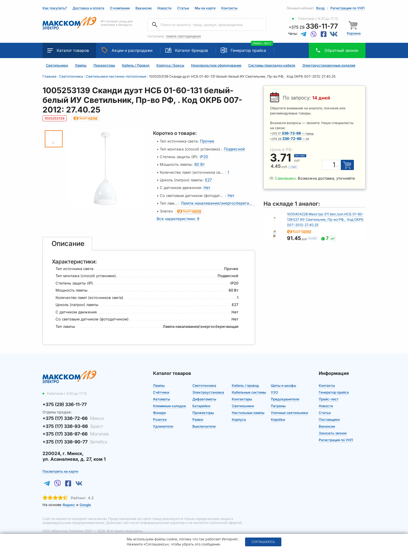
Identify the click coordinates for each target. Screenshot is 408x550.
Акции (127, 50)
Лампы (80, 65)
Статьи (183, 8)
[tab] (67, 239)
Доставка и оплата (88, 8)
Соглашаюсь (263, 542)
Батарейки (201, 402)
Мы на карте (205, 8)
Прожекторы (104, 65)
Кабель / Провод (136, 65)
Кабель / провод (245, 381)
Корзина (354, 33)
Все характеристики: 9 (177, 215)
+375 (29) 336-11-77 (64, 400)
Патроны (278, 402)
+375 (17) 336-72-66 (73, 414)
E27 (208, 178)
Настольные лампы (248, 408)
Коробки (278, 415)
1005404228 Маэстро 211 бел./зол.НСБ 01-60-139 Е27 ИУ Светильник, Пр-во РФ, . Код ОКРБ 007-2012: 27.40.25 (325, 219)
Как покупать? (54, 8)
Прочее (207, 141)
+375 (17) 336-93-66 (72, 422)
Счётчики (161, 388)
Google (85, 500)
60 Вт (199, 163)
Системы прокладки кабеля (271, 65)
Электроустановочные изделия (328, 65)
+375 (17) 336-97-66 (75, 429)
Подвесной (234, 148)
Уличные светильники (289, 408)
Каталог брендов (186, 50)
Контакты (229, 8)
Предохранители (285, 395)
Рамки (197, 415)
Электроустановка (208, 388)
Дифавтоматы (204, 395)
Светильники (57, 65)
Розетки (160, 415)
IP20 (203, 156)
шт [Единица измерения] (338, 166)
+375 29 (313, 27)
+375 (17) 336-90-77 (74, 437)
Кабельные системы (249, 388)
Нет (206, 185)
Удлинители (163, 422)
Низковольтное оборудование (216, 65)
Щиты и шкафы (283, 381)
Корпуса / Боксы (170, 65)
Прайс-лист (329, 395)
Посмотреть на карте (60, 467)
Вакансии (143, 8)
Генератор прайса (248, 50)
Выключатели (204, 422)
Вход (320, 8)
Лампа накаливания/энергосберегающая (219, 200)
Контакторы (242, 395)
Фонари (159, 408)
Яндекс (69, 500)
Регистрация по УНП (347, 8)
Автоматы (161, 395)
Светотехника (204, 381)
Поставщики (329, 415)
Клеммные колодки (169, 402)
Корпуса (239, 415)
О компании (120, 8)
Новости (164, 8)
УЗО (274, 388)
